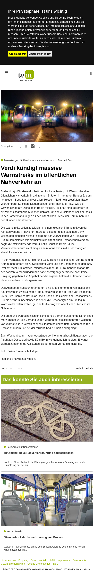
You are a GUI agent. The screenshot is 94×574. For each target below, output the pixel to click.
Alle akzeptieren (17, 53)
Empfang (23, 560)
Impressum (64, 560)
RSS (55, 563)
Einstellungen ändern (40, 53)
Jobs (33, 560)
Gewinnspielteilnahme (13, 563)
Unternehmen (8, 560)
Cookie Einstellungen (39, 563)
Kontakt (43, 560)
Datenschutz (79, 560)
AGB (52, 560)
